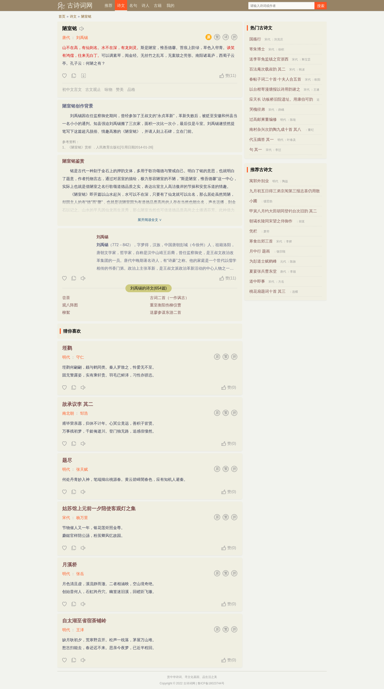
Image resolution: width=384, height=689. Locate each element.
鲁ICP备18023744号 (211, 683)
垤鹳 (67, 348)
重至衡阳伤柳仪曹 (165, 305)
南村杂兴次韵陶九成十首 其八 (275, 129)
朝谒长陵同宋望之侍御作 (270, 221)
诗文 (121, 5)
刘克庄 (278, 39)
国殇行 (255, 39)
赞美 (120, 89)
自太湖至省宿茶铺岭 (84, 620)
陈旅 (293, 261)
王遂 (316, 89)
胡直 (302, 221)
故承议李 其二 (77, 404)
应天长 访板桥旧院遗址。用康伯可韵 (281, 99)
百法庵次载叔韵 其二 (267, 69)
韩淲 (302, 69)
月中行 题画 (259, 251)
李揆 (289, 241)
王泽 (80, 630)
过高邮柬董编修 (263, 119)
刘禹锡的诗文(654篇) (148, 288)
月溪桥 (69, 564)
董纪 (311, 130)
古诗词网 (80, 5)
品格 (131, 89)
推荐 (108, 5)
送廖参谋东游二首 (165, 312)
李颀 (293, 271)
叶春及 (291, 140)
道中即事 (257, 281)
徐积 (281, 49)
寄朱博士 (257, 49)
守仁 (80, 357)
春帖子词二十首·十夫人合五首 (275, 79)
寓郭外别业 (259, 181)
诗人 (145, 5)
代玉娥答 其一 (261, 139)
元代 (283, 261)
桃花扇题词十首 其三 (267, 291)
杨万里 (82, 518)
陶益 (285, 181)
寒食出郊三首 (261, 241)
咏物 (108, 89)
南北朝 (68, 413)
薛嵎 (281, 109)
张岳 (80, 574)
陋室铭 (86, 16)
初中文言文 (72, 89)
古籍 (158, 5)
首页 (62, 16)
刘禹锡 (82, 38)
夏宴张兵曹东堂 (263, 271)
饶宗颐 (280, 251)
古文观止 (93, 89)
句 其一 (255, 149)
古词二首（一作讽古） (169, 298)
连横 (295, 291)
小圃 (253, 201)
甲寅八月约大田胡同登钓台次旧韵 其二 (283, 211)
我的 (170, 5)
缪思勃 (268, 201)
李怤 (278, 150)
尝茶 (66, 298)
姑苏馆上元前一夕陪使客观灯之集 (99, 508)
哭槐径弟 (257, 109)
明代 (66, 357)
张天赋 (82, 469)
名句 (133, 5)
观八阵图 (70, 305)
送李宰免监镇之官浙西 (268, 59)
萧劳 (266, 231)
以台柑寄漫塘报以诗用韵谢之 (274, 89)
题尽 (67, 460)
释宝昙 (306, 59)
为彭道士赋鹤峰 (263, 261)
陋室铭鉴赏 (73, 161)
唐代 (66, 38)
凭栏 (253, 231)
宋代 (66, 518)
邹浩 (84, 413)
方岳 (281, 281)
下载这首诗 (83, 75)
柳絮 (66, 312)
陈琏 (293, 119)
